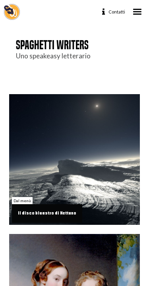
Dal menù (22, 200)
